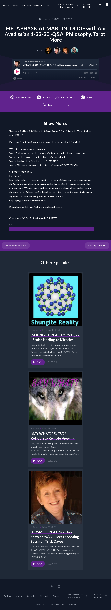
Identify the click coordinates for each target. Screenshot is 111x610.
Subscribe (26, 5)
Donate (49, 5)
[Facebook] (107, 4)
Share (94, 78)
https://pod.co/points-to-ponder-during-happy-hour (59, 153)
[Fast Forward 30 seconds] (37, 73)
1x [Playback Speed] (31, 73)
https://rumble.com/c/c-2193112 (41, 161)
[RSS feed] (100, 4)
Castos (73, 604)
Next (97, 245)
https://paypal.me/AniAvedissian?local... (28, 200)
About (15, 5)
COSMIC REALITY (89, 5)
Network (38, 5)
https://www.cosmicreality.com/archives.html (42, 157)
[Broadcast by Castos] (17, 78)
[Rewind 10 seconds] (24, 73)
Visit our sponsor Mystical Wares (68, 5)
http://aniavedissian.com (33, 149)
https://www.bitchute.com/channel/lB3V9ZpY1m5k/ (52, 165)
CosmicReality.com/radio (31, 142)
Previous (15, 245)
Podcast (5, 5)
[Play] (17, 71)
